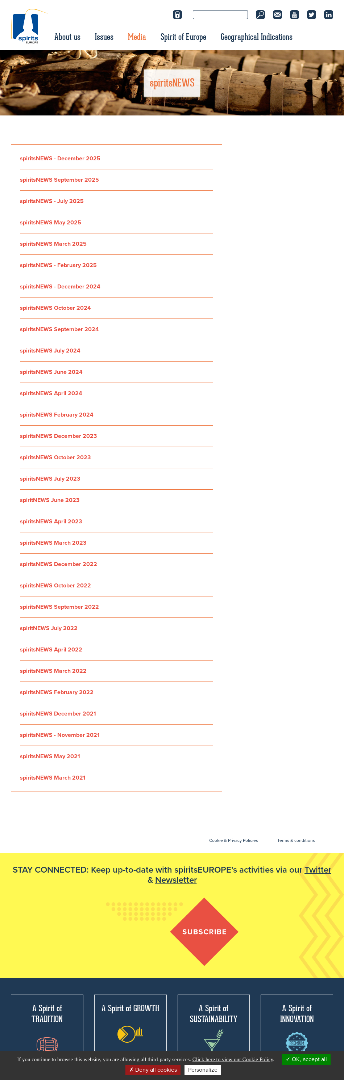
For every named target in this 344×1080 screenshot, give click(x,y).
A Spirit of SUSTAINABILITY (213, 1030)
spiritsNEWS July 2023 (50, 478)
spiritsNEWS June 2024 (51, 372)
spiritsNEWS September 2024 (59, 329)
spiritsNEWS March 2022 (53, 671)
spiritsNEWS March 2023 (53, 543)
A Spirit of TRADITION (47, 1028)
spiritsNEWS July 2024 (50, 350)
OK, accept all (306, 1059)
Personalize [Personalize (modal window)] (202, 1069)
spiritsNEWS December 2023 (58, 436)
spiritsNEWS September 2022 (59, 607)
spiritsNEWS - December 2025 (60, 158)
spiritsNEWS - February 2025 (58, 265)
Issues (104, 36)
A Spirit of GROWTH (130, 1023)
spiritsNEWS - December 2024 (60, 286)
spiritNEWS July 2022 (49, 628)
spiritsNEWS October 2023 (55, 457)
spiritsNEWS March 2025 (53, 244)
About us (67, 36)
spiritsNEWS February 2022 (57, 692)
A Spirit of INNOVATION (297, 1028)
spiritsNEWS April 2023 (51, 521)
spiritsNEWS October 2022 (55, 585)
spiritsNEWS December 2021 (58, 713)
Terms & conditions (296, 840)
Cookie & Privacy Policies (233, 840)
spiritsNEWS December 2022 (58, 564)
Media (137, 36)
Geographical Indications (257, 36)
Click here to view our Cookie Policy (232, 1059)
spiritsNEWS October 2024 (55, 308)
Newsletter (176, 880)
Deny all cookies (153, 1069)
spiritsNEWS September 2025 (59, 179)
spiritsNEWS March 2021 (53, 777)
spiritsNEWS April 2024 (51, 393)
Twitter (317, 870)
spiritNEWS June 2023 (49, 500)
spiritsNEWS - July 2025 (52, 201)
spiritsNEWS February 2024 (57, 414)
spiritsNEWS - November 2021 (60, 735)
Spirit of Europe (183, 36)
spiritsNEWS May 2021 (50, 756)
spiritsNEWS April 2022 (51, 649)
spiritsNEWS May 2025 (50, 222)
